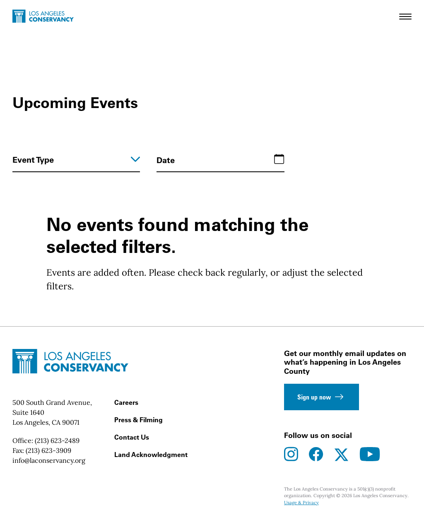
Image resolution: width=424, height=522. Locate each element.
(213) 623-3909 (48, 450)
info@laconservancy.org (48, 460)
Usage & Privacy (301, 502)
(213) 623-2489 (57, 440)
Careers (126, 402)
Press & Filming (138, 420)
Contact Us (131, 437)
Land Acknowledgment (151, 454)
